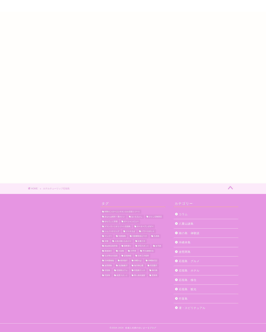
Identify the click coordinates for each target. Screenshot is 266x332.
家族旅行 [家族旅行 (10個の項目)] (108, 251)
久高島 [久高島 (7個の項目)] (156, 236)
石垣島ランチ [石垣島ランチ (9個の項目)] (139, 270)
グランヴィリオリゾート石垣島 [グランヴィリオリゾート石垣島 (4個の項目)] (117, 226)
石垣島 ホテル (189, 270)
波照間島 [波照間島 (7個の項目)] (108, 265)
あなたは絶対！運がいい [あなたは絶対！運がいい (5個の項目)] (115, 217)
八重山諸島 (186, 223)
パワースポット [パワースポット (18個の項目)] (147, 231)
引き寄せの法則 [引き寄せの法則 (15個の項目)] (111, 256)
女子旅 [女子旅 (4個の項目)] (158, 246)
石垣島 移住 (188, 279)
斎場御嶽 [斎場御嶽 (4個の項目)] (127, 256)
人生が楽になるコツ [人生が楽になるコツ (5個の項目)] (123, 241)
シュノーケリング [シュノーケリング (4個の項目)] (112, 231)
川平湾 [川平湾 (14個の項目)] (133, 251)
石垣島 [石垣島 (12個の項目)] (107, 270)
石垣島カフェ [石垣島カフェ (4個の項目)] (122, 270)
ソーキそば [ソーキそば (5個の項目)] (130, 231)
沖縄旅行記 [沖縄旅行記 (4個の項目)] (152, 261)
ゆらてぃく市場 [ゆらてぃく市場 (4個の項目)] (111, 222)
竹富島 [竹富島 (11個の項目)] (107, 275)
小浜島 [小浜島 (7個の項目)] (121, 251)
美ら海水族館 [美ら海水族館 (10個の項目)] (139, 275)
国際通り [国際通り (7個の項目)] (127, 246)
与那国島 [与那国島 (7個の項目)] (122, 236)
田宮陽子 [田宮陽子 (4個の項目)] (153, 265)
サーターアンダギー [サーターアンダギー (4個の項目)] (145, 226)
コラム (183, 214)
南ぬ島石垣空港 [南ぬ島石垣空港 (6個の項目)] (111, 246)
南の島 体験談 (189, 233)
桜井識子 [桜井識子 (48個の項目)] (124, 261)
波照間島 (185, 251)
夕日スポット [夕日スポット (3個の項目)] (143, 246)
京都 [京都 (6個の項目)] (106, 241)
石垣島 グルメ (189, 261)
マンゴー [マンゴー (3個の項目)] (108, 236)
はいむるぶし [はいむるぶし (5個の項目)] (136, 217)
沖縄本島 (185, 242)
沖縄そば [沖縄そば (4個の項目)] (137, 261)
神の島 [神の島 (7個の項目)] (154, 270)
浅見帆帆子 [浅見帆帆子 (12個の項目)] (123, 265)
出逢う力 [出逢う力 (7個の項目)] (141, 241)
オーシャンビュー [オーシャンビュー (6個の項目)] (131, 222)
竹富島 (183, 298)
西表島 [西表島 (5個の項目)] (154, 275)
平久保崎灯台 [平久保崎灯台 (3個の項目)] (148, 251)
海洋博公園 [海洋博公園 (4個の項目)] (138, 265)
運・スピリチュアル (192, 307)
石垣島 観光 (188, 289)
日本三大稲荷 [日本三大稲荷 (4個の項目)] (143, 256)
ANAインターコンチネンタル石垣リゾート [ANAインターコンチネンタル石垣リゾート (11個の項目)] (122, 212)
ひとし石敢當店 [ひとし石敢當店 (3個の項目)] (155, 217)
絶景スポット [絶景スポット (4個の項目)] (122, 275)
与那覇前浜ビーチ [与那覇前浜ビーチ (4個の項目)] (139, 236)
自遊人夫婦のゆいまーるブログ (133, 6)
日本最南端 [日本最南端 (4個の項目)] (109, 261)
